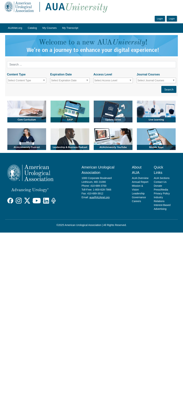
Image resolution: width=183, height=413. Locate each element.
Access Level (103, 74)
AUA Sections (162, 178)
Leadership (138, 193)
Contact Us (160, 181)
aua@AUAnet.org (99, 197)
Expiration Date (61, 74)
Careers (136, 201)
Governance (139, 197)
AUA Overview (140, 178)
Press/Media (161, 189)
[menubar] (43, 28)
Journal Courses (148, 74)
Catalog (32, 27)
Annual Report (140, 181)
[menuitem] (15, 28)
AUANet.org (15, 27)
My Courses (49, 27)
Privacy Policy (162, 193)
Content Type (16, 74)
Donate (158, 185)
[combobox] (24, 80)
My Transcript (70, 27)
